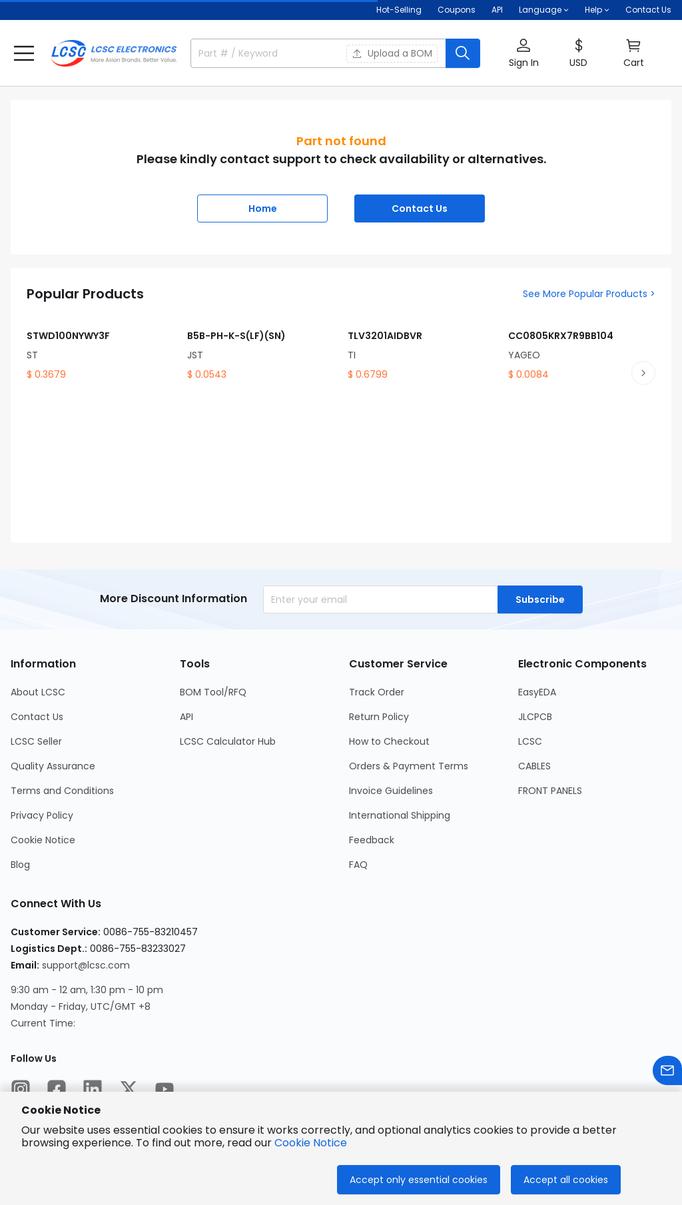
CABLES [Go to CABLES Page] (534, 766)
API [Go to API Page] (186, 716)
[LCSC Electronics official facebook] (57, 1089)
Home (262, 208)
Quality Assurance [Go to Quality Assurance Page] (53, 766)
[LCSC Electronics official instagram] (21, 1089)
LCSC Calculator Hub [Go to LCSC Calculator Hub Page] (228, 741)
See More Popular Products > (589, 293)
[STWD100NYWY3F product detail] (100, 345)
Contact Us (648, 9)
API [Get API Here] (497, 9)
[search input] (261, 53)
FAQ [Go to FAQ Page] (358, 864)
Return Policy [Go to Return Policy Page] (379, 716)
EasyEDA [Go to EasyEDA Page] (537, 692)
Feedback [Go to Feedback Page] (371, 840)
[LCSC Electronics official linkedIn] (93, 1089)
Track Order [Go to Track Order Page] (376, 692)
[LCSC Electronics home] (114, 53)
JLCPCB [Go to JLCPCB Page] (535, 716)
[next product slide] (643, 373)
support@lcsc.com (86, 965)
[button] (24, 53)
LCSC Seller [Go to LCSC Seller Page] (36, 741)
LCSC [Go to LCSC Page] (530, 741)
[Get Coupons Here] (457, 10)
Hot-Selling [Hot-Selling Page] (399, 9)
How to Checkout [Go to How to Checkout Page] (389, 741)
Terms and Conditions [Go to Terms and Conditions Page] (62, 790)
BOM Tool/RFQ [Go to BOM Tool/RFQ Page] (213, 692)
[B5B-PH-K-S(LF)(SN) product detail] (260, 345)
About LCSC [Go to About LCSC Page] (38, 692)
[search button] (463, 53)
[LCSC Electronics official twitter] (129, 1089)
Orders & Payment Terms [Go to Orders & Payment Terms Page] (408, 766)
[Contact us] (667, 1070)
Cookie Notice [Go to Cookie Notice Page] (43, 840)
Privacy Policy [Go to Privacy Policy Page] (42, 815)
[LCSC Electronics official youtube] (164, 1089)
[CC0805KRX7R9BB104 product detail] (581, 345)
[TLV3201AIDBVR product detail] (421, 345)
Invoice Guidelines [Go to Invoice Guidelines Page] (391, 790)
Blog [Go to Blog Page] (20, 864)
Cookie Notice (310, 1142)
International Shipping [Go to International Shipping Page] (399, 815)
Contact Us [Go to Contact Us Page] (37, 716)
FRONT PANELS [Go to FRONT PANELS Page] (550, 790)
